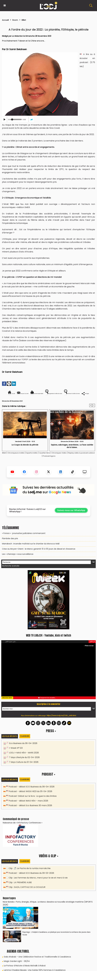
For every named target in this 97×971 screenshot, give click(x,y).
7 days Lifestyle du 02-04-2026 (23, 763)
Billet (26, 19)
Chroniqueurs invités (19, 461)
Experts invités (37, 461)
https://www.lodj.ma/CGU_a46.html (61, 722)
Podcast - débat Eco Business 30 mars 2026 (29, 810)
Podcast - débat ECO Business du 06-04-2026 (30, 792)
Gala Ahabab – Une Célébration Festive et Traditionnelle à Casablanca (35, 957)
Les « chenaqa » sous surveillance (16, 561)
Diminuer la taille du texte (42, 402)
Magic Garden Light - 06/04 (16, 961)
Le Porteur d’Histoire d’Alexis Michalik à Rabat (23, 965)
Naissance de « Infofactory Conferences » (21, 827)
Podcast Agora (57, 464)
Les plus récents (10, 743)
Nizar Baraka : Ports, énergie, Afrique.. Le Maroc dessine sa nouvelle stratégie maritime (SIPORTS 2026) (47, 905)
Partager (64, 402)
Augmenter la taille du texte (78, 393)
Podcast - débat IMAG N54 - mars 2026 (27, 805)
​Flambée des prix (9, 546)
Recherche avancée (10, 573)
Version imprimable (49, 393)
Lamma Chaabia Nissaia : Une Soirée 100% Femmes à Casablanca (33, 969)
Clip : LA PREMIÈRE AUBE (19, 886)
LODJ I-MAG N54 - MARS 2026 (22, 759)
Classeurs (26, 743)
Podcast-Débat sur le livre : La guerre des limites (31, 801)
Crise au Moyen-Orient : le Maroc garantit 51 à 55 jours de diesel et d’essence (36, 556)
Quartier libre (53, 461)
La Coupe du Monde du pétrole (25, 453)
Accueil (6, 19)
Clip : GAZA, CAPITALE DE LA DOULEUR (25, 890)
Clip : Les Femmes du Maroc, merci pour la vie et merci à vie (36, 882)
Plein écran (89, 652)
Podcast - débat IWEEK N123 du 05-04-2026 (29, 797)
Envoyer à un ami (25, 393)
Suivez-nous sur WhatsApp (71, 519)
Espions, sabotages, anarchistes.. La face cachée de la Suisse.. (72, 454)
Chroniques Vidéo (70, 461)
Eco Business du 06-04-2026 (22, 750)
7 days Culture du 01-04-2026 (23, 768)
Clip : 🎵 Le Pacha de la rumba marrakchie (28, 873)
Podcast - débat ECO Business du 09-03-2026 (30, 877)
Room (17, 19)
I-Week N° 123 (15, 754)
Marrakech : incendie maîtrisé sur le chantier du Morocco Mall (29, 551)
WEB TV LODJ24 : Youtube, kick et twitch (48, 642)
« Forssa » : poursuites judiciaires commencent (22, 542)
